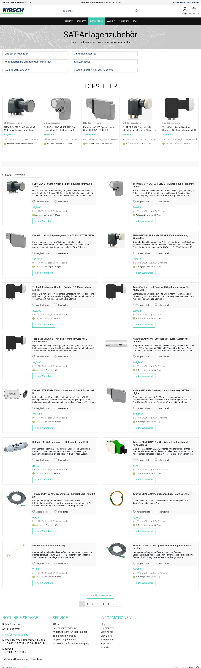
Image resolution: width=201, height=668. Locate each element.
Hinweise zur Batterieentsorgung (71, 638)
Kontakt (104, 642)
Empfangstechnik (96, 21)
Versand (34, 134)
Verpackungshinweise (65, 634)
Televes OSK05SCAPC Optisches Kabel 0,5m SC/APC (161, 488)
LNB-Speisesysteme (13, 118)
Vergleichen (107, 634)
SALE (134, 21)
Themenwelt (107, 623)
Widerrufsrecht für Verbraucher (70, 626)
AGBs (56, 619)
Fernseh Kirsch (19, 663)
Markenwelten (124, 21)
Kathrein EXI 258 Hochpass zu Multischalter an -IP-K (60, 437)
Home (74, 42)
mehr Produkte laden (100, 590)
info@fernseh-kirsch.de (15, 629)
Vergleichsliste (40, 196)
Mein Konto (106, 626)
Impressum (106, 638)
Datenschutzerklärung (65, 623)
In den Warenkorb (43, 216)
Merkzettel (61, 196)
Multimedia (111, 21)
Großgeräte (82, 21)
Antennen (103, 42)
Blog (103, 619)
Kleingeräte (69, 21)
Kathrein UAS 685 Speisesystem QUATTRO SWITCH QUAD (63, 230)
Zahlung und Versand (64, 630)
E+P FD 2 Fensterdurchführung (48, 540)
